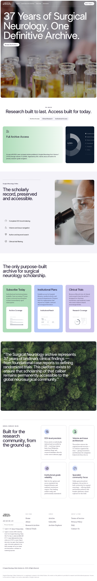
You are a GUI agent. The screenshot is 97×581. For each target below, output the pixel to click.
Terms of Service (77, 518)
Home (17, 3)
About (28, 522)
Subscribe (38, 3)
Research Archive (32, 525)
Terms (13, 529)
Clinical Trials (31, 529)
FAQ (73, 525)
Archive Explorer (55, 525)
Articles (52, 518)
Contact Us (75, 529)
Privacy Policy (19, 529)
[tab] (34, 118)
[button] (45, 3)
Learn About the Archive (27, 3)
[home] (7, 3)
